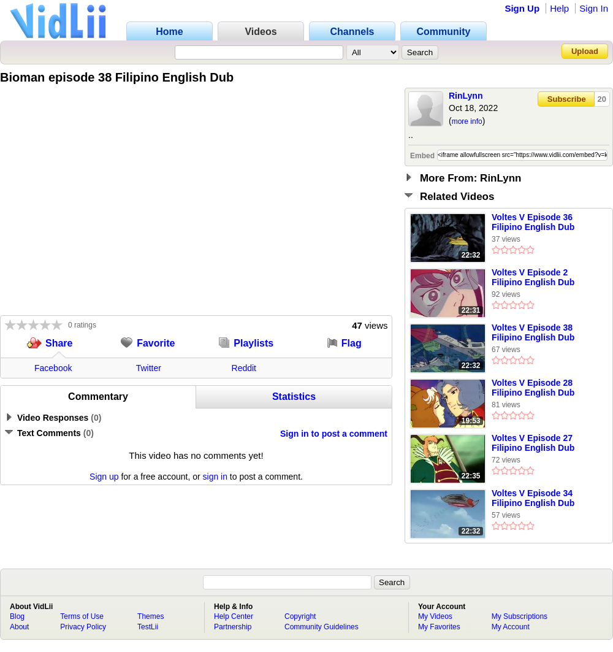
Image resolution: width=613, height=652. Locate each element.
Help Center (233, 616)
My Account (511, 627)
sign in (215, 476)
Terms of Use (82, 616)
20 (602, 99)
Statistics (294, 396)
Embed (422, 155)
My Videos (435, 616)
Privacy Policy (83, 627)
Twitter (148, 368)
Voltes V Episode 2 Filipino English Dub (533, 277)
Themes (150, 616)
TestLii (147, 627)
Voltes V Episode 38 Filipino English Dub (533, 332)
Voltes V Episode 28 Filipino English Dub (533, 387)
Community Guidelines (321, 627)
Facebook (53, 368)
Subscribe (566, 99)
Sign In (593, 8)
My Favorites (439, 627)
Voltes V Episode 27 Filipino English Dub (533, 443)
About (19, 627)
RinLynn (465, 96)
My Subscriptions (519, 616)
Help (559, 8)
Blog (17, 616)
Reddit (244, 368)
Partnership (232, 627)
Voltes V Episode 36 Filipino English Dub (533, 222)
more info (467, 121)
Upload (584, 51)
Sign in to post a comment (333, 434)
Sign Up (521, 8)
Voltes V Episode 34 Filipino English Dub (533, 498)
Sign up (103, 476)
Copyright (300, 616)
